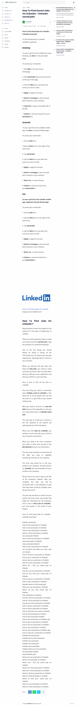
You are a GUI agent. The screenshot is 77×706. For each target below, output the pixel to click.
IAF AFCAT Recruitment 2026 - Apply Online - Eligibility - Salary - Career (65, 41)
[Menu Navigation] (3, 2)
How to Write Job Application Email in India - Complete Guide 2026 (65, 50)
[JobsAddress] (29, 21)
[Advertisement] (36, 278)
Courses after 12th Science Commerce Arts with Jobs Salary (64, 32)
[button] (74, 2)
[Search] (44, 2)
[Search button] (24, 2)
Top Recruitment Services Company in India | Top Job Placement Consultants (64, 22)
